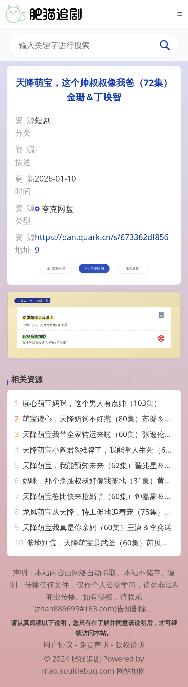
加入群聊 (132, 268)
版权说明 (130, 644)
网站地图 (131, 671)
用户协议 (58, 644)
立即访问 (94, 268)
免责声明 (94, 644)
